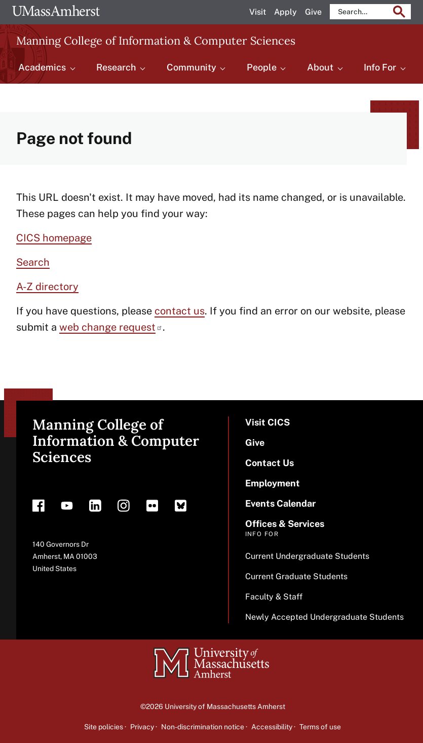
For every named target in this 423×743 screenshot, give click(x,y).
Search (33, 262)
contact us (180, 311)
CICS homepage (54, 238)
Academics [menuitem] (42, 67)
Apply (285, 12)
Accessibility (271, 727)
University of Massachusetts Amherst (225, 706)
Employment (272, 483)
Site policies (103, 727)
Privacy (142, 727)
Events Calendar (280, 503)
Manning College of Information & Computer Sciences (155, 40)
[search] (363, 12)
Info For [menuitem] (380, 67)
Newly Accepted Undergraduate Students (324, 617)
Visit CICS (267, 422)
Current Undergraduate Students (307, 556)
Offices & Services (284, 523)
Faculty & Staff (273, 597)
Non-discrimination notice (202, 727)
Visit (257, 12)
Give (313, 12)
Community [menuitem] (191, 67)
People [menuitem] (262, 67)
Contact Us (269, 462)
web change (111, 327)
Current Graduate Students (296, 576)
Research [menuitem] (116, 67)
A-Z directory (47, 286)
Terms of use (320, 727)
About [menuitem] (320, 67)
